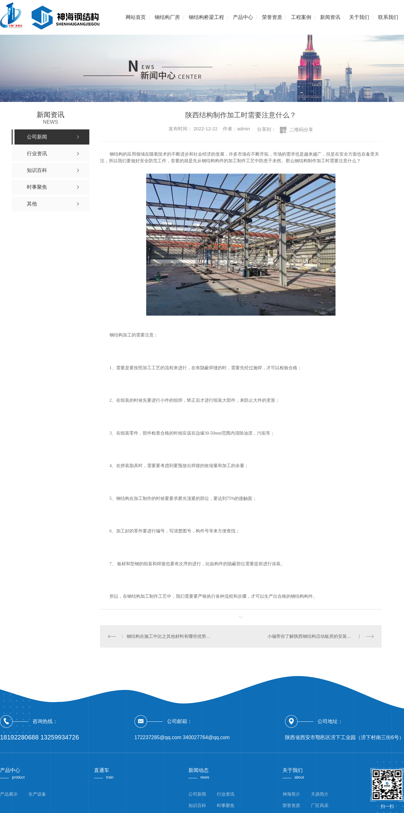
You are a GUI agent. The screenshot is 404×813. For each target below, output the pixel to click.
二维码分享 (301, 129)
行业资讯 (226, 794)
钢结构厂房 (167, 17)
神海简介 (291, 794)
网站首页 (136, 17)
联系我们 (388, 17)
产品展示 (9, 794)
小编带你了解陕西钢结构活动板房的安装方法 (311, 636)
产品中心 (243, 17)
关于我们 (359, 17)
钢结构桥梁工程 (206, 17)
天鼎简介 (320, 794)
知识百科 (197, 805)
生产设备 (37, 794)
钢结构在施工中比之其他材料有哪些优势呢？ (170, 636)
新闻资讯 (330, 17)
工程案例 (301, 17)
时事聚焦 (226, 805)
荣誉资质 (272, 17)
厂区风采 (320, 805)
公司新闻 (197, 794)
